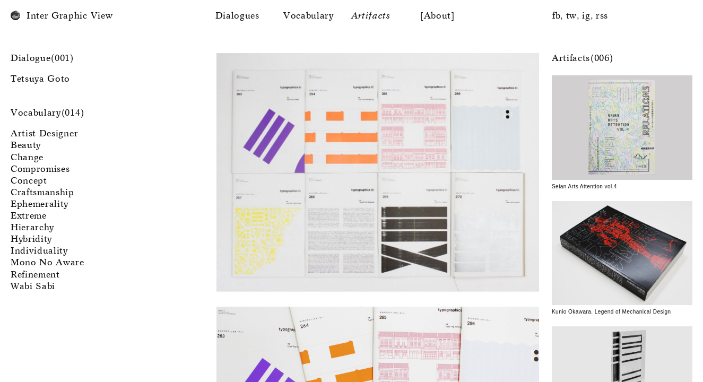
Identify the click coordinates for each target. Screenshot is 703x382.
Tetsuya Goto (40, 79)
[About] (437, 16)
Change (27, 157)
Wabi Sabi (33, 286)
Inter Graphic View (69, 16)
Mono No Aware (47, 262)
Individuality (39, 251)
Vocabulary (308, 16)
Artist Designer (44, 133)
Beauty (26, 145)
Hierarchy (32, 227)
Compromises (40, 169)
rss (602, 16)
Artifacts (371, 16)
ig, (587, 16)
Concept (29, 181)
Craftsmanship (42, 192)
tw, (573, 16)
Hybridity (31, 239)
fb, (557, 16)
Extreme (29, 216)
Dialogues (237, 16)
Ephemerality (39, 204)
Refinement (35, 275)
